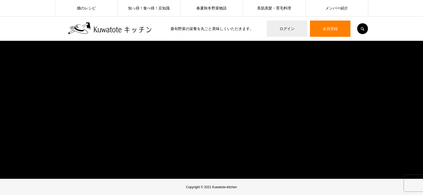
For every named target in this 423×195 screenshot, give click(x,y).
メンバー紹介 (336, 8)
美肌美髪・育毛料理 (274, 8)
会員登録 (330, 29)
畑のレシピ (86, 8)
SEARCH (362, 28)
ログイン (287, 29)
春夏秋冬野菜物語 (211, 8)
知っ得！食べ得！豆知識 (149, 8)
